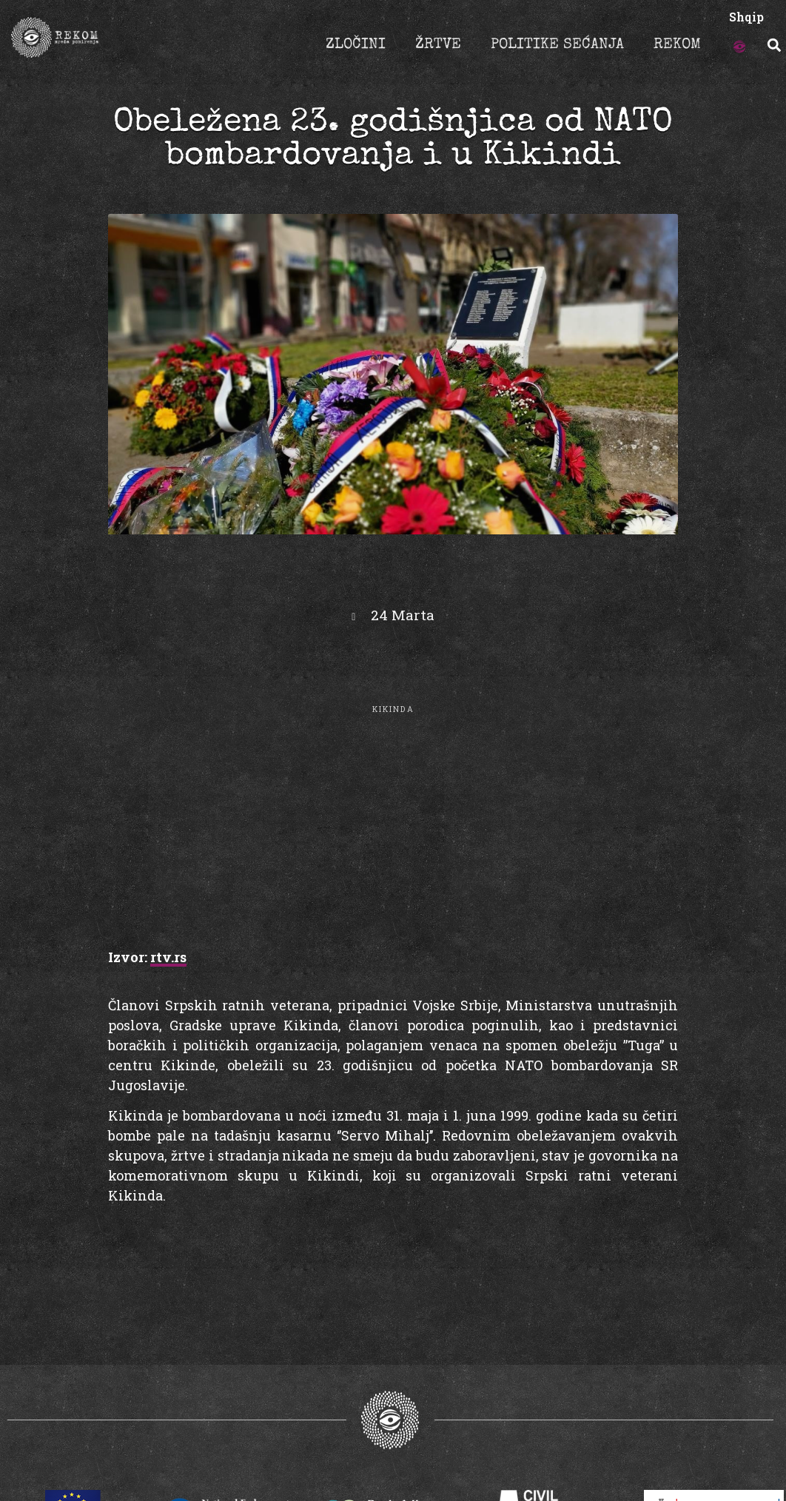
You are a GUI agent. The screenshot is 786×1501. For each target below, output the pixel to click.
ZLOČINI (356, 45)
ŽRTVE (438, 45)
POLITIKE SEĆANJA (557, 45)
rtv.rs (168, 957)
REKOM (677, 45)
